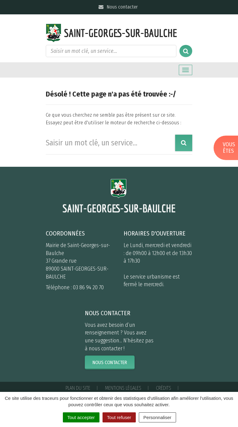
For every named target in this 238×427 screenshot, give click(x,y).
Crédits (163, 388)
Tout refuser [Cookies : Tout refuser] (119, 417)
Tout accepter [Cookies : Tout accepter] (81, 417)
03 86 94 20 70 (88, 287)
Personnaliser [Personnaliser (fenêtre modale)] (157, 417)
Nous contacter (118, 7)
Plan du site (78, 388)
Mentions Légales (123, 388)
